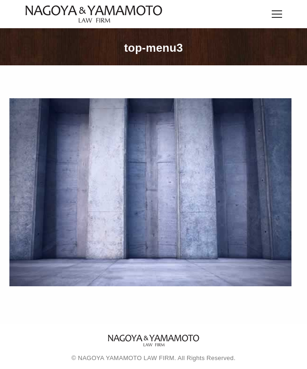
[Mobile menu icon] (276, 14)
